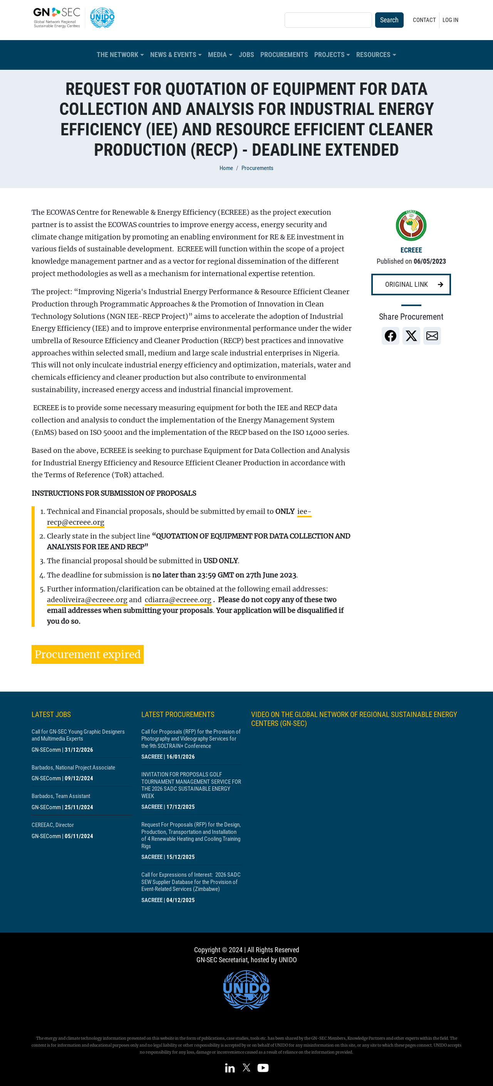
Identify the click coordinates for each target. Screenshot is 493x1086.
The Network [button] (117, 55)
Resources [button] (373, 55)
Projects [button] (329, 55)
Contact (424, 20)
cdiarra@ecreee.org (178, 600)
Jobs (246, 55)
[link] (390, 336)
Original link (406, 284)
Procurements (284, 55)
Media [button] (217, 55)
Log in (450, 20)
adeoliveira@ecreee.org (87, 600)
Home (226, 168)
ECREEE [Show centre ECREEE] (411, 250)
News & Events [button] (173, 55)
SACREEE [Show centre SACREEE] (152, 756)
